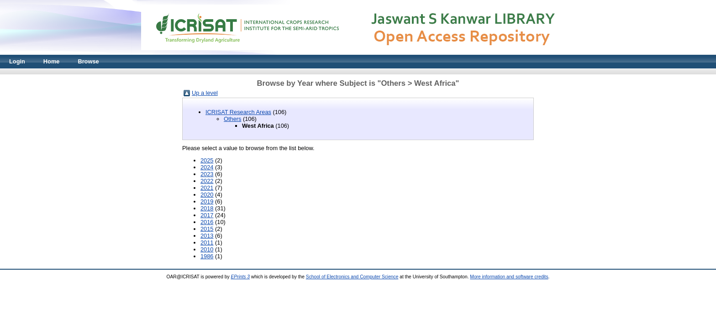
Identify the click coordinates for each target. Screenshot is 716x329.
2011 (206, 242)
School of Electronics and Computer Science (352, 276)
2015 (206, 228)
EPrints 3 (240, 276)
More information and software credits (509, 276)
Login (17, 61)
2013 (206, 235)
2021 (206, 187)
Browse (88, 61)
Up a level (205, 92)
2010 (206, 249)
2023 (206, 174)
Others (232, 118)
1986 (206, 256)
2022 (206, 181)
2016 (206, 222)
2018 (206, 208)
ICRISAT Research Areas (238, 112)
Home (51, 61)
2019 (206, 201)
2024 (206, 167)
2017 (206, 215)
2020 (206, 194)
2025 (206, 160)
